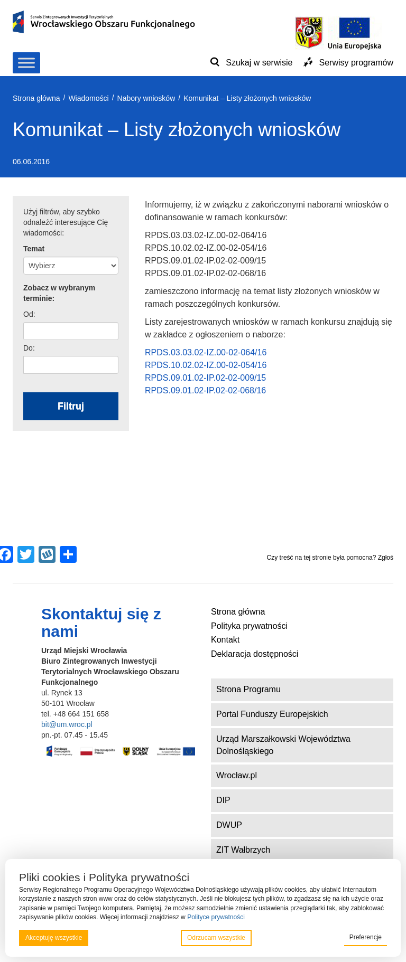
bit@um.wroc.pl (67, 724)
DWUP (229, 824)
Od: (29, 314)
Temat (33, 248)
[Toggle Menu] (26, 63)
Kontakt (225, 639)
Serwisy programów (356, 62)
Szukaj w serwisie (259, 62)
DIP (223, 800)
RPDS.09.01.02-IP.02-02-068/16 (205, 390)
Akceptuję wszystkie (53, 937)
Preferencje (365, 937)
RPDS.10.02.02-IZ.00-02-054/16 (205, 365)
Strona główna (238, 611)
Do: (29, 348)
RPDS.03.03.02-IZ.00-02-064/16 (205, 352)
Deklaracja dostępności (254, 653)
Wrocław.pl (236, 775)
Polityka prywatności (249, 625)
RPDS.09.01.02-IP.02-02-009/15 (205, 377)
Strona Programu (248, 689)
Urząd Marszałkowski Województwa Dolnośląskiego (283, 745)
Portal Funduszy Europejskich (272, 714)
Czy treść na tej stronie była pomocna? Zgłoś (330, 557)
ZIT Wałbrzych (243, 849)
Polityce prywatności (216, 917)
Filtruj (71, 406)
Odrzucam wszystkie (216, 937)
